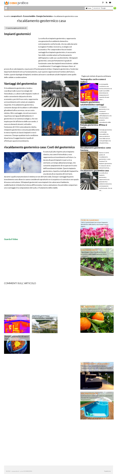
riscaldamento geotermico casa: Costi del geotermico (39, 147)
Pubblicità (107, 471)
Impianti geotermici (17, 34)
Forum (88, 8)
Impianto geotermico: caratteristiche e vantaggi (42, 317)
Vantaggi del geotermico (20, 83)
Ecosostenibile (29, 16)
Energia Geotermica (44, 16)
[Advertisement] (27, 13)
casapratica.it (16, 16)
